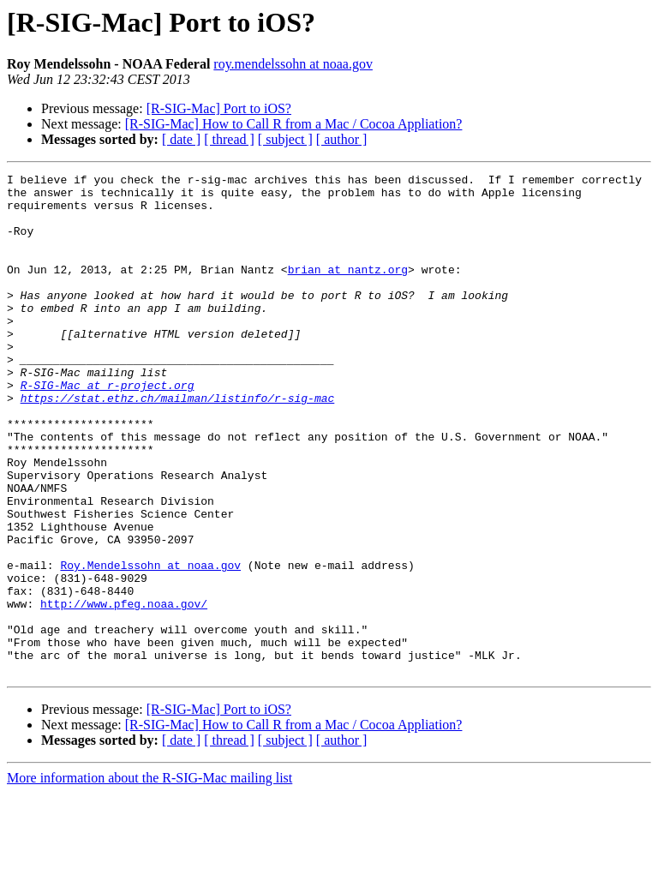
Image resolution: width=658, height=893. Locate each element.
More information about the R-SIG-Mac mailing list (149, 878)
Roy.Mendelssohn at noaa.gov (150, 644)
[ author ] (342, 139)
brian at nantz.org (348, 289)
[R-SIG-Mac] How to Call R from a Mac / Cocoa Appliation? (294, 124)
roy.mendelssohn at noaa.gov (293, 64)
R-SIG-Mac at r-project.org (107, 428)
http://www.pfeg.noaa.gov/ (123, 690)
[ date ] (181, 139)
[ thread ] (229, 139)
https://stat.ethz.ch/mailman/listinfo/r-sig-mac (178, 444)
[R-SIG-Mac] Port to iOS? (219, 108)
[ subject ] (285, 139)
